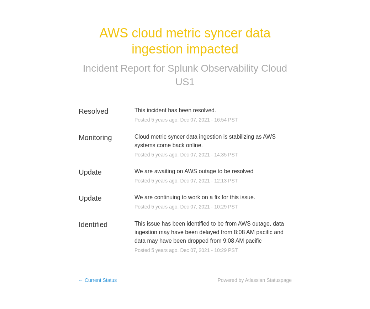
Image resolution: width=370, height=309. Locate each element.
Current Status (97, 280)
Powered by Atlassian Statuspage (254, 280)
